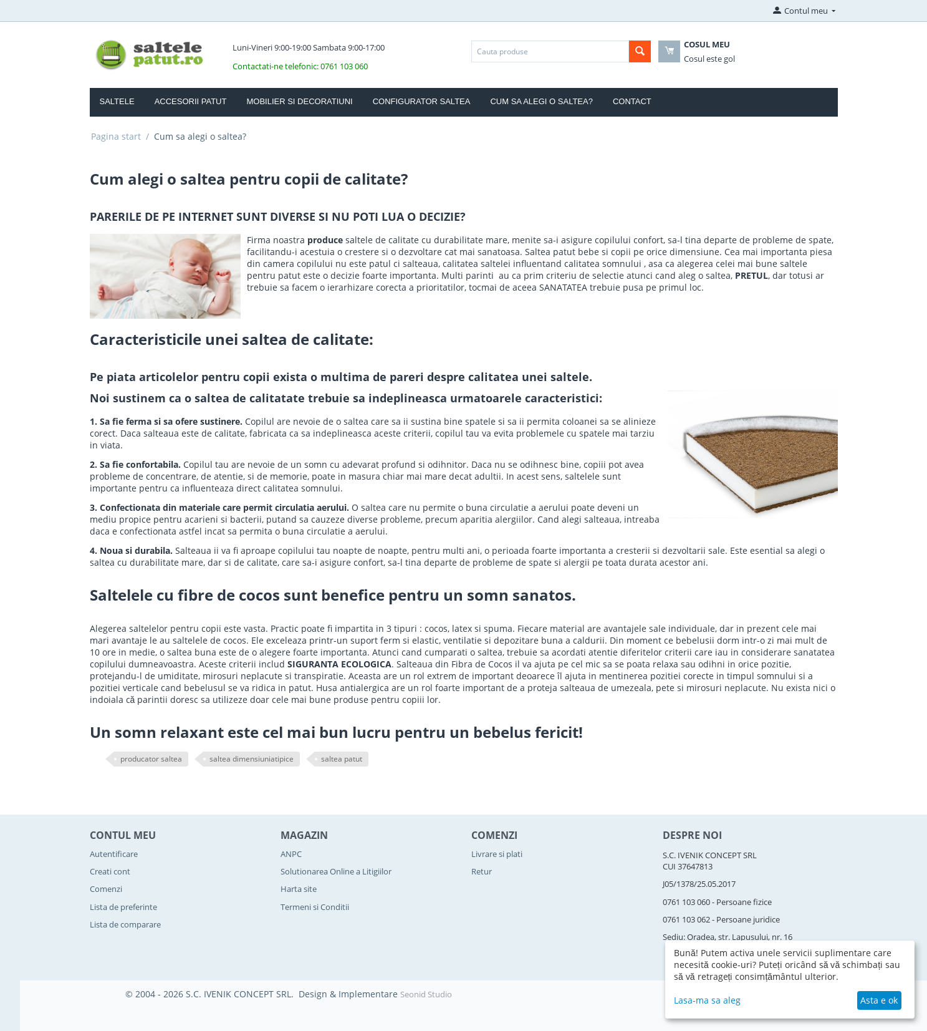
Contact (632, 101)
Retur (481, 871)
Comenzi (106, 888)
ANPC (291, 853)
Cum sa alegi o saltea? (541, 101)
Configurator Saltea (422, 101)
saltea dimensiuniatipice (251, 758)
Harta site (299, 888)
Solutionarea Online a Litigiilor (336, 871)
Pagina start (116, 136)
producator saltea (151, 758)
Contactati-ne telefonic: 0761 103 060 (300, 66)
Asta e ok (879, 1000)
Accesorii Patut (191, 101)
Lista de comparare (125, 924)
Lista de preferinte (123, 906)
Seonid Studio (426, 994)
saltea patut (341, 758)
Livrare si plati (496, 853)
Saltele (117, 101)
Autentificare (114, 853)
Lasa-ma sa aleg (707, 1000)
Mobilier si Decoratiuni (299, 101)
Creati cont (110, 871)
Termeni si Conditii (315, 906)
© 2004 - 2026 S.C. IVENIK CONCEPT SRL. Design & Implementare (262, 994)
